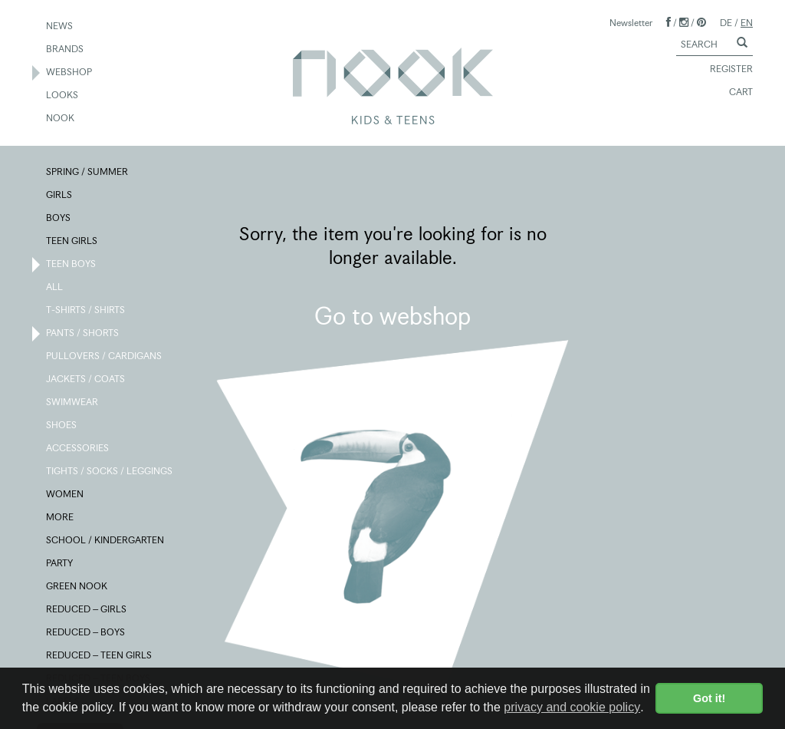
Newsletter (630, 22)
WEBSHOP (70, 73)
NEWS (60, 27)
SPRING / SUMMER (88, 172)
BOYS (59, 218)
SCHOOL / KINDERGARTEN (106, 541)
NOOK (61, 119)
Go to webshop (392, 316)
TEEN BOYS (72, 264)
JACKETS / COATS (86, 380)
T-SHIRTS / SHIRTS (86, 310)
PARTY (60, 564)
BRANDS (66, 50)
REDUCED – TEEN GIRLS (100, 656)
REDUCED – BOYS (86, 633)
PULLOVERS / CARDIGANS (105, 356)
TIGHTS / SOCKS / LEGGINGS (110, 472)
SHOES (62, 426)
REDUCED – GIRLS (87, 610)
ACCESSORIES (78, 449)
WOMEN (66, 495)
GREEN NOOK (77, 587)
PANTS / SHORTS (83, 333)
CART (734, 93)
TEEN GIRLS (72, 241)
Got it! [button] (709, 698)
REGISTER (724, 70)
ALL (55, 287)
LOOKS (63, 96)
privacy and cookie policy (572, 707)
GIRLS (60, 195)
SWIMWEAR (73, 403)
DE (726, 22)
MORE (61, 518)
